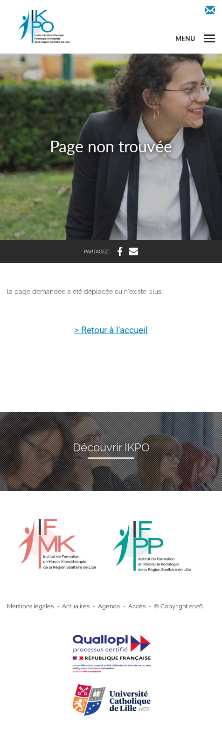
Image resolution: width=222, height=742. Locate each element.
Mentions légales (30, 606)
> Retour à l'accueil (111, 330)
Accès (137, 606)
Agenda (109, 606)
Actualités (76, 606)
